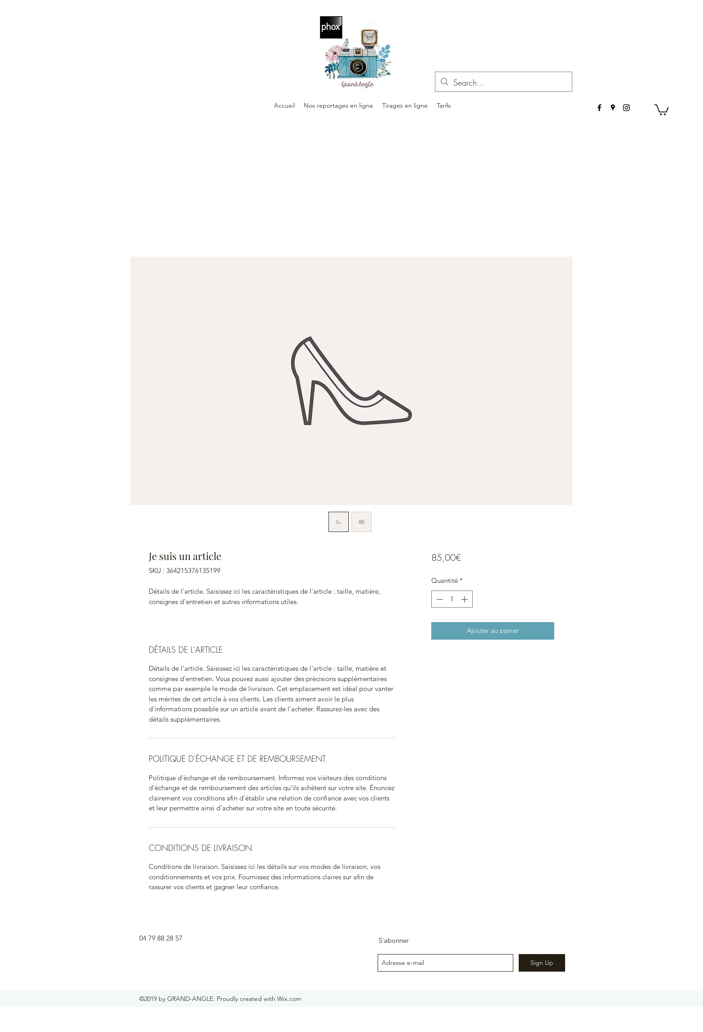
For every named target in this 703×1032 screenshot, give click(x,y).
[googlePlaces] (612, 107)
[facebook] (599, 107)
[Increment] (465, 599)
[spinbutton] (451, 599)
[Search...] (503, 83)
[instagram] (626, 107)
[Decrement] (439, 599)
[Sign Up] (542, 963)
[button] (661, 109)
